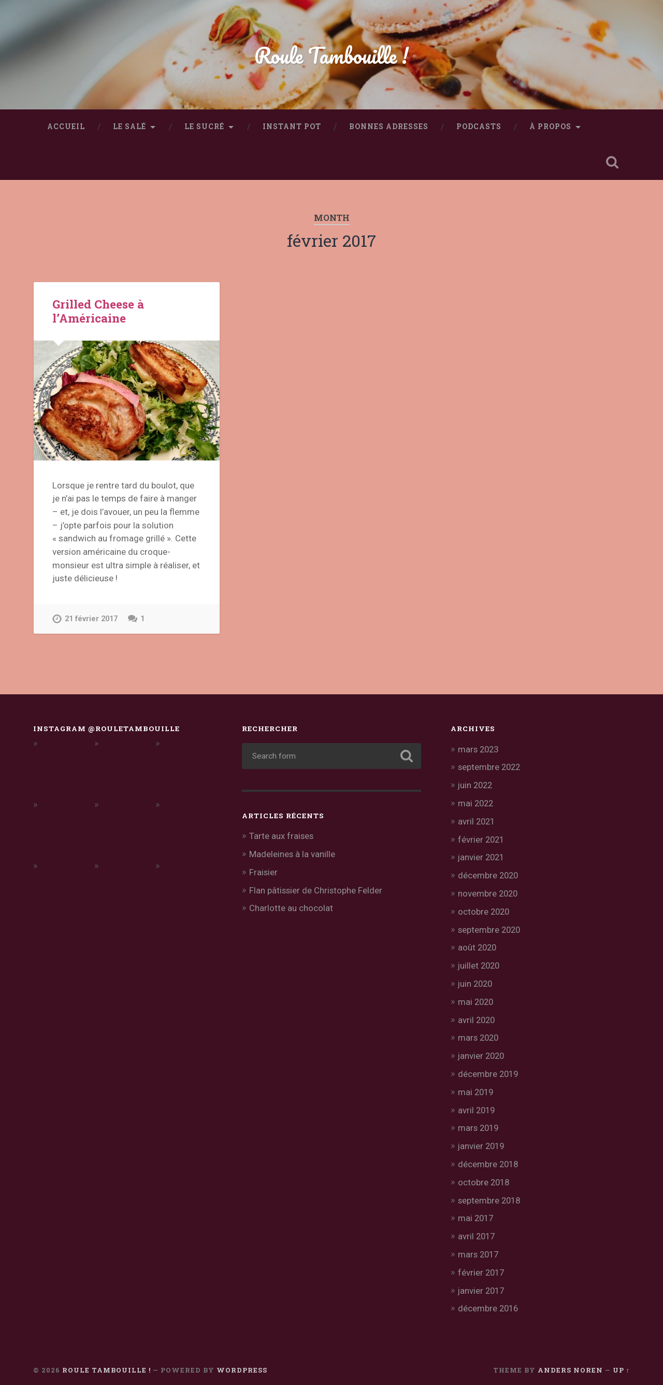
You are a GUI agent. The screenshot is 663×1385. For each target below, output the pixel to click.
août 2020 (478, 944)
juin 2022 (476, 784)
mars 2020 (479, 1033)
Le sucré (204, 126)
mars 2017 (479, 1246)
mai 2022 (476, 802)
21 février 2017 (91, 618)
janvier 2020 (482, 1050)
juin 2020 (476, 980)
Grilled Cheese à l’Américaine (98, 311)
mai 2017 (476, 1210)
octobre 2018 (484, 1175)
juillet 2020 (480, 962)
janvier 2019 (482, 1140)
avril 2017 (477, 1228)
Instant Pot (292, 126)
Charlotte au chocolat (291, 907)
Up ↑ (621, 1360)
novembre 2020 (489, 891)
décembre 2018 (489, 1157)
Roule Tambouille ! (332, 54)
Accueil (66, 126)
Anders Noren (570, 1360)
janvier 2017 (482, 1281)
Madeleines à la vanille (292, 853)
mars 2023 (479, 749)
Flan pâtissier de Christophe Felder (316, 889)
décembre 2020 (489, 873)
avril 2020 (477, 1015)
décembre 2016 (489, 1299)
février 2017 (482, 1263)
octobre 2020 (484, 909)
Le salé (129, 126)
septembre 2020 (490, 926)
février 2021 (482, 838)
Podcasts (478, 126)
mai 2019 (476, 1086)
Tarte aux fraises (281, 836)
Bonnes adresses (388, 126)
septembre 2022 (490, 767)
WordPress (242, 1360)
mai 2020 (476, 997)
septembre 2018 (490, 1192)
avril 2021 (477, 820)
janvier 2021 (482, 855)
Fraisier (263, 871)
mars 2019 (479, 1121)
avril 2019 (477, 1104)
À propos (550, 126)
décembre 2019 (489, 1069)
